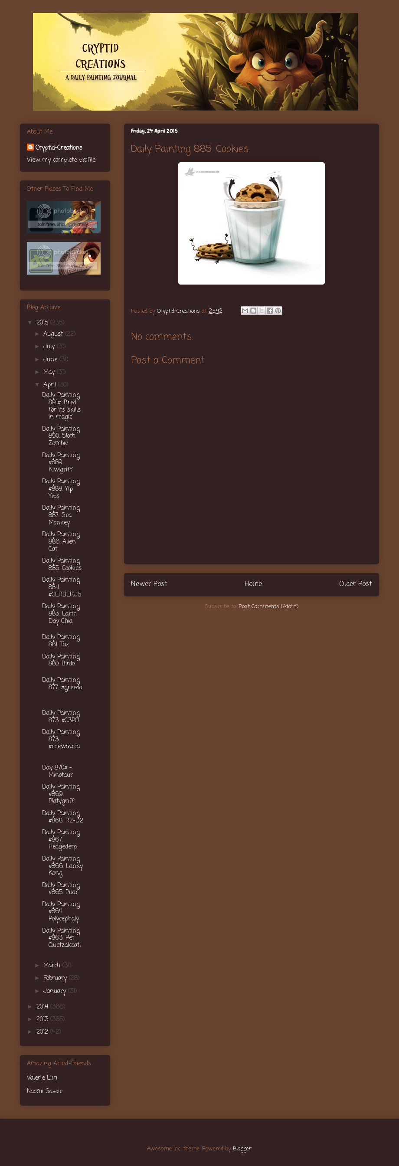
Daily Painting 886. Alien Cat (61, 542)
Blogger (242, 1149)
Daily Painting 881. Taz (61, 641)
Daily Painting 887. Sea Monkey (61, 515)
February (56, 978)
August (54, 334)
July (50, 346)
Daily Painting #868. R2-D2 (62, 817)
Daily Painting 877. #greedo (62, 684)
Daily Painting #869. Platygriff (61, 794)
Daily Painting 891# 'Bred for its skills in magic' (61, 406)
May (50, 372)
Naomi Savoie (44, 1091)
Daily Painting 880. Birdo (61, 660)
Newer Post (149, 584)
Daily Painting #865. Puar (61, 889)
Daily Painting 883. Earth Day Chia (61, 614)
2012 (43, 1032)
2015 (43, 323)
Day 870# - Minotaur (57, 771)
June (51, 359)
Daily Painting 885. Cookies (62, 565)
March (52, 965)
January (55, 991)
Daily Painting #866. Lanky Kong (62, 866)
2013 (43, 1019)
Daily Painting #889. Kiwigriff (61, 463)
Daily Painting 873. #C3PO (61, 717)
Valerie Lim (42, 1078)
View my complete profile (61, 160)
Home (253, 584)
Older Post (355, 584)
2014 (43, 1007)
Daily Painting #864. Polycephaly (61, 912)
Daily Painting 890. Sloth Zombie (61, 437)
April (50, 385)
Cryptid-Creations (59, 148)
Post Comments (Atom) (268, 607)
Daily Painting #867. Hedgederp (61, 840)
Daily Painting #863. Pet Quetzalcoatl (61, 938)
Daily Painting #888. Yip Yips (61, 489)
